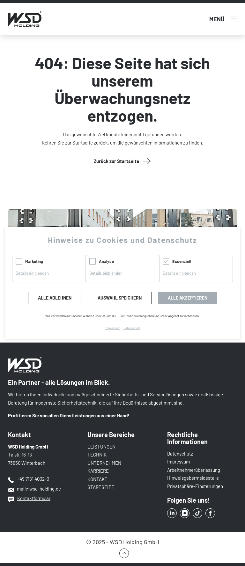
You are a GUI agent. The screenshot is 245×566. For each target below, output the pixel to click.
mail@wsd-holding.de (39, 489)
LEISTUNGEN (101, 446)
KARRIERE (98, 471)
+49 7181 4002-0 (33, 479)
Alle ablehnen (54, 298)
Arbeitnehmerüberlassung (193, 470)
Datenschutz (180, 453)
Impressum (178, 461)
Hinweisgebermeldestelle (193, 478)
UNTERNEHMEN (104, 463)
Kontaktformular (33, 498)
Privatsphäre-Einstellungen (195, 486)
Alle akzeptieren (187, 298)
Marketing (34, 261)
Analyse (106, 261)
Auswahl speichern (120, 298)
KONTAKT (97, 479)
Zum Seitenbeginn (122, 553)
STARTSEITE (100, 487)
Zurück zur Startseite (116, 161)
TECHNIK (97, 454)
